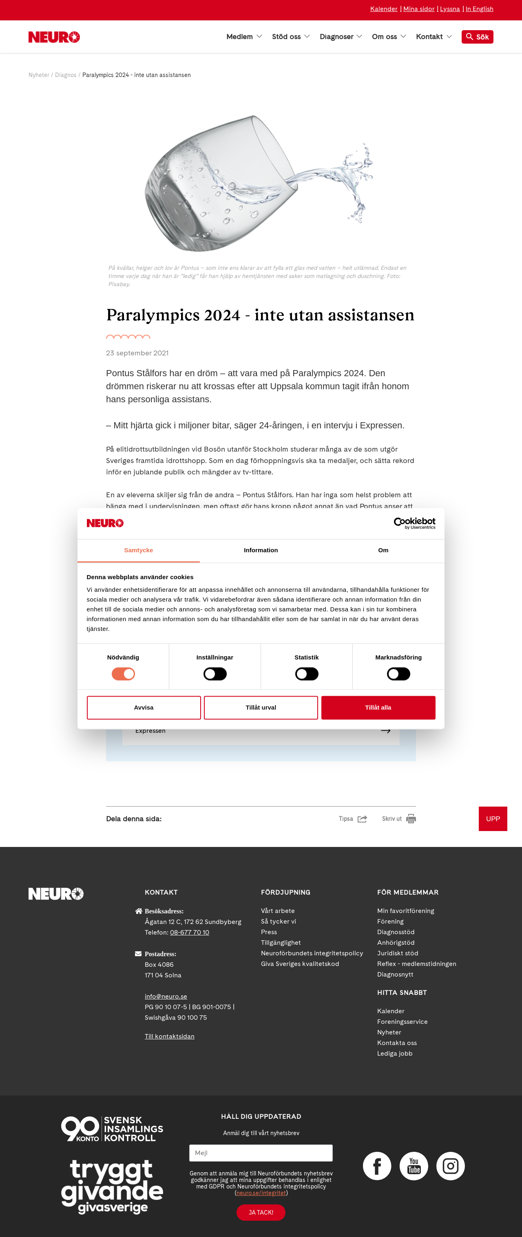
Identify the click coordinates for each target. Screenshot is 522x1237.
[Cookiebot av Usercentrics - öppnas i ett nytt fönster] (400, 523)
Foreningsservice (402, 1021)
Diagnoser (341, 36)
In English (479, 9)
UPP (493, 818)
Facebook (377, 1166)
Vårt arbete (278, 911)
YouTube (414, 1166)
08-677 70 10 (189, 932)
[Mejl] (261, 1153)
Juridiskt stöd (397, 953)
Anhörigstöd (396, 942)
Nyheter (39, 75)
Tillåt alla (378, 707)
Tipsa (346, 819)
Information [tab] (261, 550)
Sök (477, 37)
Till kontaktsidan (170, 1036)
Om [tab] (383, 550)
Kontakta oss (397, 1043)
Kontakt (434, 36)
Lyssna (450, 9)
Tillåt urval (261, 707)
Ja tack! (261, 1212)
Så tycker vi (278, 921)
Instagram (450, 1166)
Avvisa (144, 707)
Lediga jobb (395, 1053)
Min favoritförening (405, 911)
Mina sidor (419, 9)
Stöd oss (291, 36)
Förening (390, 921)
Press (269, 932)
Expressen (150, 730)
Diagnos (66, 75)
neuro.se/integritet (261, 1193)
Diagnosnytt (395, 974)
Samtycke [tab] (138, 550)
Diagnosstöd (396, 932)
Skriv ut (392, 819)
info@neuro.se (166, 996)
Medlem (244, 36)
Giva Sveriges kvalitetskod (300, 964)
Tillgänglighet (281, 942)
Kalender (384, 9)
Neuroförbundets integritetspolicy (312, 953)
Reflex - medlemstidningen (416, 964)
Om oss (389, 36)
